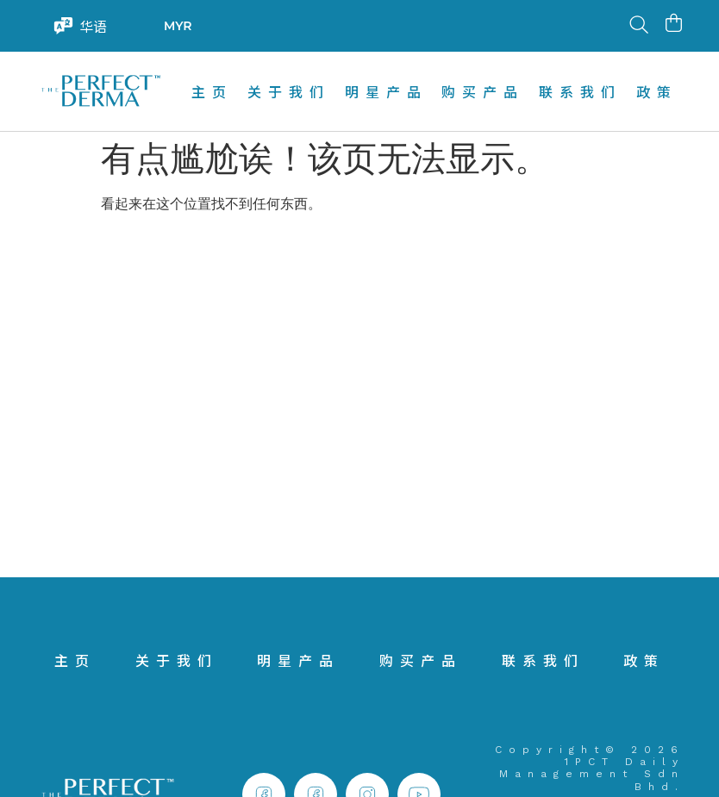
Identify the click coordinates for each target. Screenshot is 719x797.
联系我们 (580, 91)
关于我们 (288, 91)
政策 (657, 91)
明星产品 (386, 91)
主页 (212, 91)
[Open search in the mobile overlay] (637, 26)
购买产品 (482, 91)
